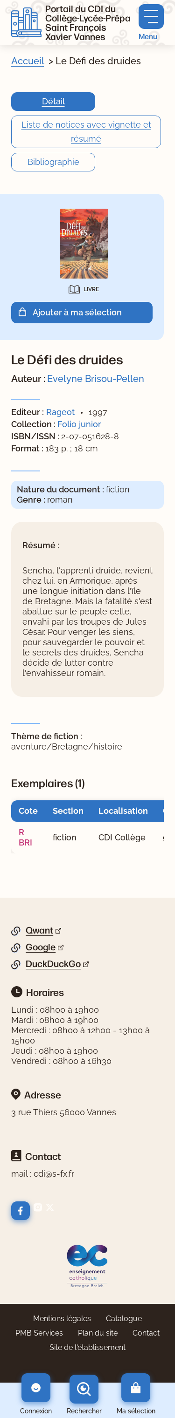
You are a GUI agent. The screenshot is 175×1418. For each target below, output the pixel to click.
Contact (146, 1333)
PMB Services (39, 1333)
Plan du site (98, 1333)
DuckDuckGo (53, 963)
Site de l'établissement (87, 1347)
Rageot (60, 412)
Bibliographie (53, 162)
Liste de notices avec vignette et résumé (86, 131)
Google (41, 947)
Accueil (27, 61)
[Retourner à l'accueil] (26, 22)
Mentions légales (62, 1318)
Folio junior (79, 424)
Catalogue (124, 1318)
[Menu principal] (151, 22)
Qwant (39, 930)
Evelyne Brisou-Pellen (95, 379)
